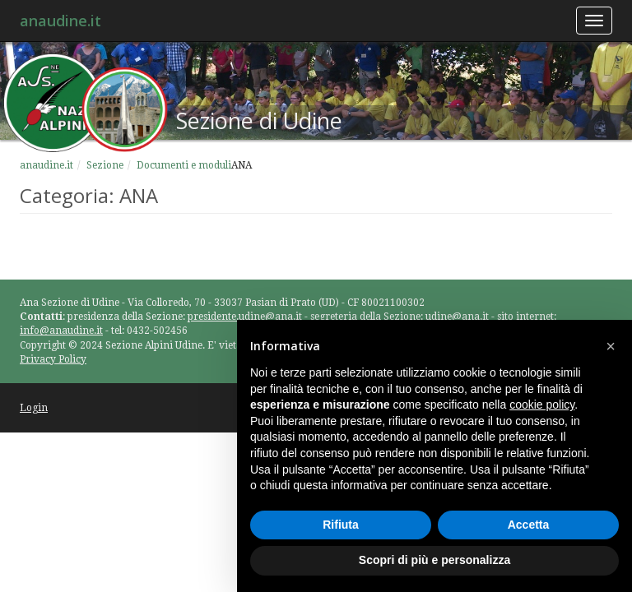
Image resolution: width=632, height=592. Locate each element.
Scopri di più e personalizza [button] (434, 560)
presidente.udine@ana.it (245, 316)
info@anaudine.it (61, 330)
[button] (610, 346)
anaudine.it (60, 20)
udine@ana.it (457, 316)
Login (34, 408)
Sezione (104, 165)
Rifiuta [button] (341, 524)
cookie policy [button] (541, 404)
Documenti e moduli (184, 165)
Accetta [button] (529, 524)
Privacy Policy (53, 359)
